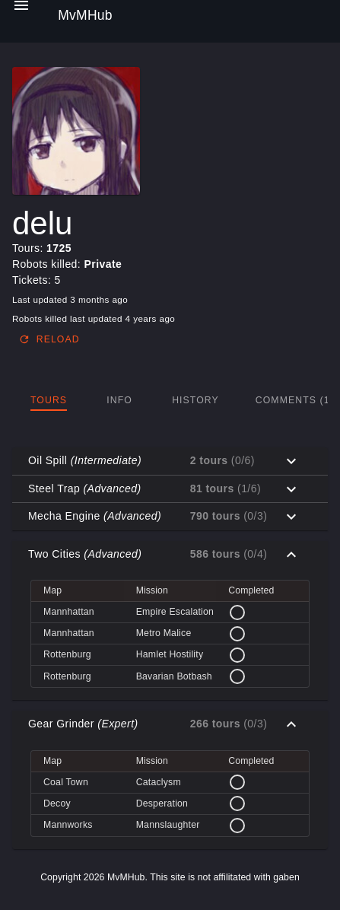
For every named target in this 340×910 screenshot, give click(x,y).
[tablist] (170, 400)
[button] (170, 461)
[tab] (48, 400)
